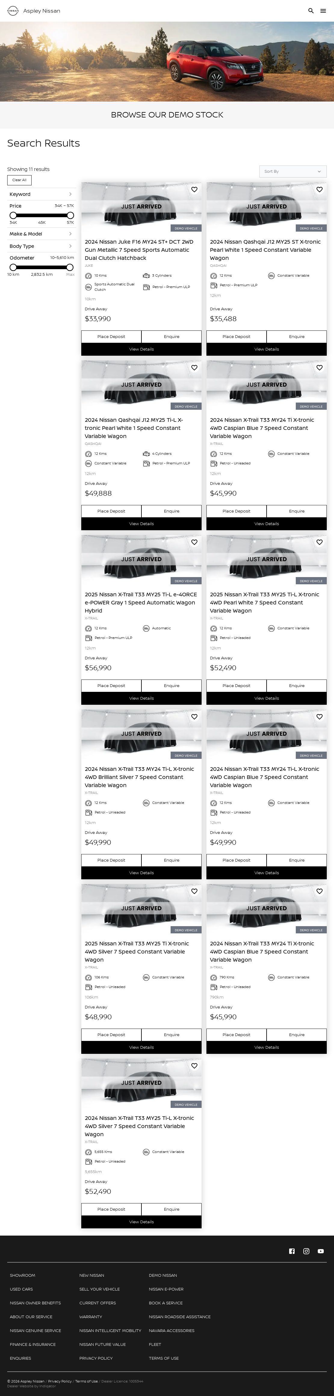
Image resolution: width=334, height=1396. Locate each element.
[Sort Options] (293, 172)
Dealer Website (20, 1386)
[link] (141, 207)
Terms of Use (86, 1381)
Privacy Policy (60, 1381)
